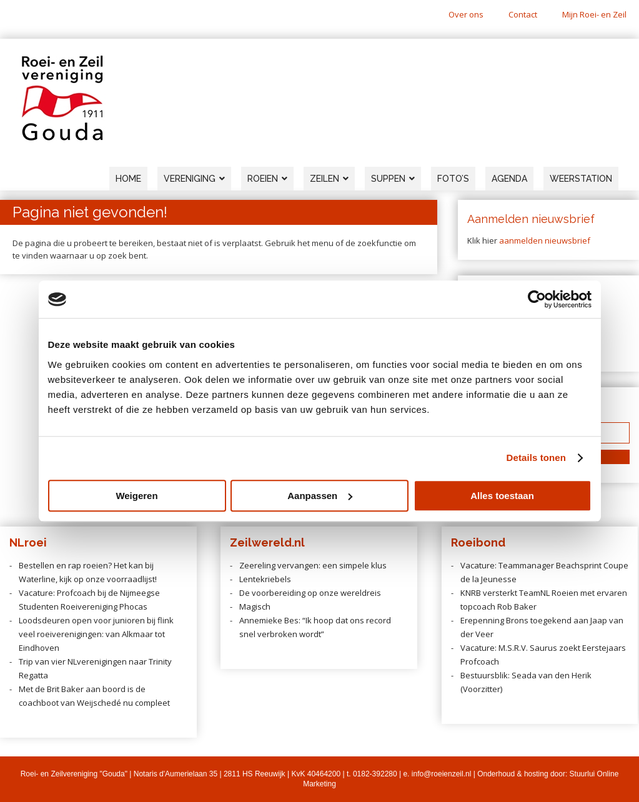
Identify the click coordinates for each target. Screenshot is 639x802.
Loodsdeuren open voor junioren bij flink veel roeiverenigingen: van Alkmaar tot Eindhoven (96, 634)
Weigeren (136, 495)
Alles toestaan (502, 495)
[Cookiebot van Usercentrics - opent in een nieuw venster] (537, 299)
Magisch (254, 606)
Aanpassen (319, 495)
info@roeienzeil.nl (442, 774)
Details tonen (536, 457)
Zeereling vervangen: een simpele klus (313, 565)
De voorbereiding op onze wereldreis (310, 592)
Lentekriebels (265, 579)
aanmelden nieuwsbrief (544, 240)
